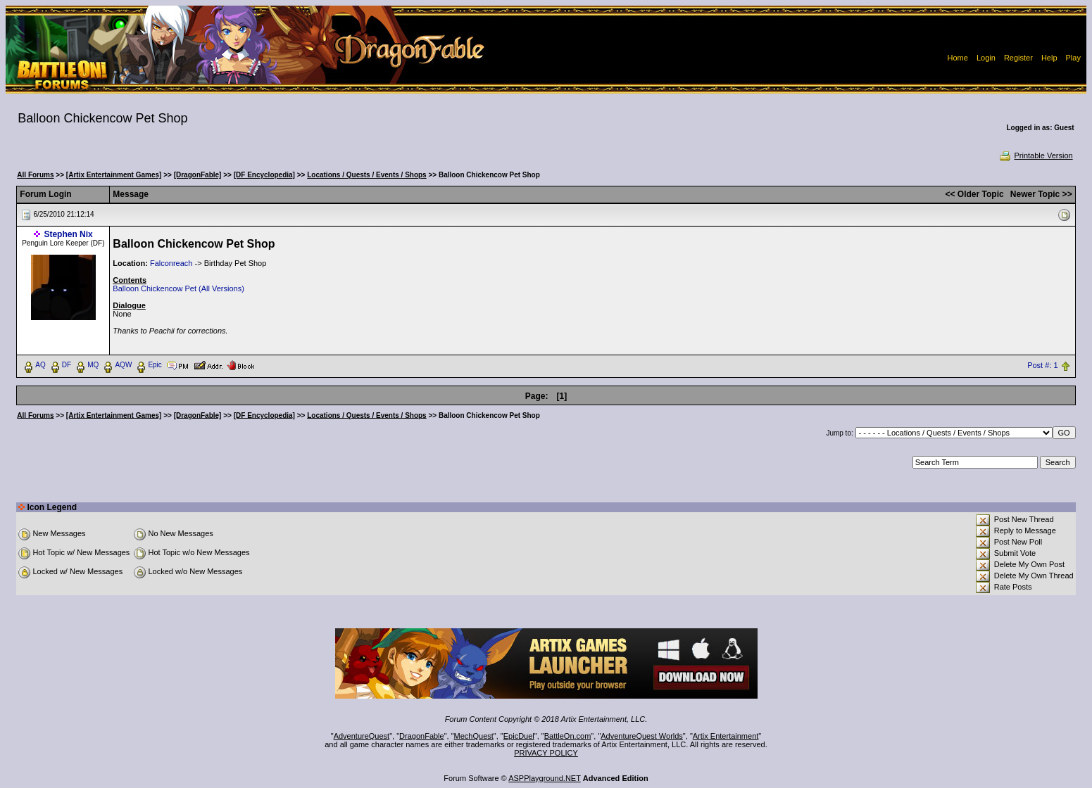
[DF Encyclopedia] (264, 175)
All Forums (35, 175)
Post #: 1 (1042, 365)
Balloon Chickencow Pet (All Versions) (178, 288)
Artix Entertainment (726, 736)
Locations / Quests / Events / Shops (366, 175)
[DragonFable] (198, 175)
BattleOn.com (567, 736)
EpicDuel (518, 736)
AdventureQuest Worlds (642, 736)
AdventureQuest (362, 736)
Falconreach (171, 263)
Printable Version (1035, 155)
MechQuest (474, 736)
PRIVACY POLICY (546, 753)
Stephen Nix (68, 234)
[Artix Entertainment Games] (114, 175)
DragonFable (421, 736)
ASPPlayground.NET (544, 778)
